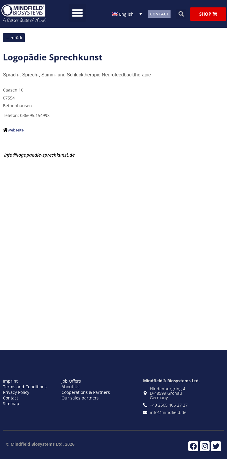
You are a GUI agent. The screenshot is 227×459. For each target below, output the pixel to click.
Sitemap (11, 403)
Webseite (15, 129)
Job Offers (71, 380)
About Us (70, 386)
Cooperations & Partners (85, 392)
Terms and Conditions (25, 386)
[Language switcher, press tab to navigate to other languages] (127, 14)
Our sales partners (80, 397)
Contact (10, 397)
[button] (77, 13)
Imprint (10, 380)
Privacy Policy (16, 392)
